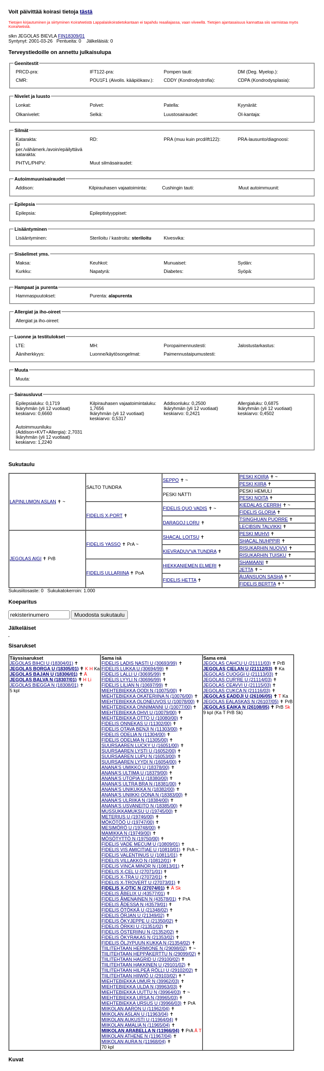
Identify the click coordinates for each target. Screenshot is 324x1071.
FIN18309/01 (71, 35)
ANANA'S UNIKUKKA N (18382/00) (137, 789)
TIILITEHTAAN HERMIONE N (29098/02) (143, 948)
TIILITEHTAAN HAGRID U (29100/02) (140, 959)
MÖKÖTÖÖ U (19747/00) (127, 822)
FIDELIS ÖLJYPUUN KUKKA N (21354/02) (145, 942)
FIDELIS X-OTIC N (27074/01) (133, 887)
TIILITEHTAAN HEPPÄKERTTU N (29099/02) (148, 953)
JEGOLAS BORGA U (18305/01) (44, 668)
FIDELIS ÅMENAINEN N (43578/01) (138, 898)
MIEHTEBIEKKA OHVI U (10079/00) (138, 712)
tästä (86, 11)
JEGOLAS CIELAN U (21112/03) (238, 668)
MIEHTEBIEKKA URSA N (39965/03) (139, 997)
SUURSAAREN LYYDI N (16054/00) (138, 761)
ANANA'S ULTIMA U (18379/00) (134, 772)
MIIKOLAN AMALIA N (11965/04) (135, 1025)
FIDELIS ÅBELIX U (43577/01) (133, 893)
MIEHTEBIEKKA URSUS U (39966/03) (141, 1003)
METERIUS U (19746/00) (127, 816)
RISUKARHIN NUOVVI (263, 547)
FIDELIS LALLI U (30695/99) (131, 674)
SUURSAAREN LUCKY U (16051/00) (139, 745)
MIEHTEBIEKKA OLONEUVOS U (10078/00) (147, 701)
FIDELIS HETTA (179, 580)
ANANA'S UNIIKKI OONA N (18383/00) (141, 794)
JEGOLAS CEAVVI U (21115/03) (237, 685)
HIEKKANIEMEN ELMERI (189, 565)
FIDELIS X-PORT (104, 515)
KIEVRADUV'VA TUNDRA (189, 551)
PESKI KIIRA (253, 483)
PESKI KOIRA (254, 476)
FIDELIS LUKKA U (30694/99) (132, 668)
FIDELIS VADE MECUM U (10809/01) (140, 844)
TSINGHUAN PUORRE (264, 519)
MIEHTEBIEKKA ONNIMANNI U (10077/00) (146, 707)
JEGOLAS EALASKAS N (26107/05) (241, 701)
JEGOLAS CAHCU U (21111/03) (237, 663)
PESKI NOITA (254, 497)
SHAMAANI (252, 562)
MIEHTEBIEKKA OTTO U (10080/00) (139, 717)
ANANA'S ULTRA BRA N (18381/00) (138, 783)
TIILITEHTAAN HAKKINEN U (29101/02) (143, 964)
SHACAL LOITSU (181, 537)
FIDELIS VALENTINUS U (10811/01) (139, 855)
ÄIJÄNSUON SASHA (261, 576)
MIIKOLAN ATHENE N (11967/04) (136, 1036)
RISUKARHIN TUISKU (263, 555)
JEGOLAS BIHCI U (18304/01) (41, 663)
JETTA (246, 569)
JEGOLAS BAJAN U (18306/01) (44, 674)
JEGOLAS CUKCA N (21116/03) (236, 690)
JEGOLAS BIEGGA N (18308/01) (44, 685)
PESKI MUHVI (255, 533)
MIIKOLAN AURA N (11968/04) (133, 1041)
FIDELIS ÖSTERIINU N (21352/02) (137, 931)
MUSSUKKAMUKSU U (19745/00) (137, 811)
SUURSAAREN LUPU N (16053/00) (138, 756)
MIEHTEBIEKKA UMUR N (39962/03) (140, 981)
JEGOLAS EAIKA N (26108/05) (236, 707)
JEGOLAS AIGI (25, 558)
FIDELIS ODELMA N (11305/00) (134, 739)
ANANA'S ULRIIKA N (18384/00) (135, 800)
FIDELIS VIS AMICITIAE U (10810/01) (140, 849)
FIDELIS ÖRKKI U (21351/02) (132, 926)
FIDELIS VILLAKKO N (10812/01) (136, 860)
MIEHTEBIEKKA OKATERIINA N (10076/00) (146, 696)
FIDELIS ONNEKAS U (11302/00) (136, 723)
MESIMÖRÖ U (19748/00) (128, 827)
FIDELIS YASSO (103, 544)
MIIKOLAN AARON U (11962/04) (135, 1008)
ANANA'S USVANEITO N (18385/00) (139, 805)
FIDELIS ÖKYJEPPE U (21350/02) (137, 920)
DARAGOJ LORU (181, 522)
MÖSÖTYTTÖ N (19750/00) (130, 838)
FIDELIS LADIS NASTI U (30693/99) (139, 663)
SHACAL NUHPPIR (260, 540)
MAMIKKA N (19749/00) (126, 833)
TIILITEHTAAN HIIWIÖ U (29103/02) (139, 975)
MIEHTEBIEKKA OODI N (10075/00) (139, 690)
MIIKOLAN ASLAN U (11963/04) (134, 1014)
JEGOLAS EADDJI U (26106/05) (237, 696)
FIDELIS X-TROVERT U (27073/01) (138, 882)
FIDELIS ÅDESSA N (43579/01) (134, 904)
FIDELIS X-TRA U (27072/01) (131, 876)
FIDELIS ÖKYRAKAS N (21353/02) (137, 937)
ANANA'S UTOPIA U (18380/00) (134, 778)
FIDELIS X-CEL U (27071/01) (131, 871)
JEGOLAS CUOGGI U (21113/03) (238, 674)
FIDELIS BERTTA (258, 583)
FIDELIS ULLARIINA (107, 572)
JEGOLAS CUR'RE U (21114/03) (237, 679)
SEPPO (171, 480)
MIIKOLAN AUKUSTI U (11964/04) (137, 1019)
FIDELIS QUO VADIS (185, 508)
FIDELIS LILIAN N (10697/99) (132, 685)
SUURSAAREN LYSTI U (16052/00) (138, 750)
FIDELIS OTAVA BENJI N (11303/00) (139, 728)
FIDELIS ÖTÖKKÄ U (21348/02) (134, 909)
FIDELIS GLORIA (258, 512)
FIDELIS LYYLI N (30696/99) (131, 679)
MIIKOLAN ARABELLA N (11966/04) (140, 1030)
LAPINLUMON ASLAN (33, 501)
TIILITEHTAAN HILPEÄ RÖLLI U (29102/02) (147, 970)
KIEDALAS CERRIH (260, 504)
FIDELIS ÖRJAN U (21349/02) (132, 915)
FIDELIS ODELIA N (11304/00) (133, 734)
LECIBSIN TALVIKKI (261, 526)
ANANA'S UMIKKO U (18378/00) (135, 767)
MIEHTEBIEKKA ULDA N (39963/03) (139, 986)
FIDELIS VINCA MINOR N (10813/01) (140, 866)
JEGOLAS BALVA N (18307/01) (43, 679)
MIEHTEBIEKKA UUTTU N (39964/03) (141, 992)
